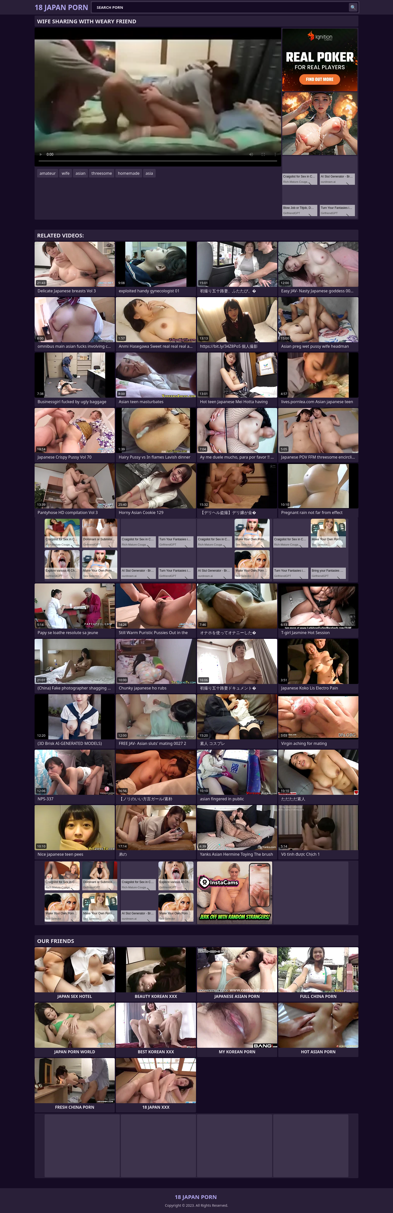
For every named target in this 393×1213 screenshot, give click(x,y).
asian (80, 173)
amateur (48, 173)
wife (65, 173)
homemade (128, 173)
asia (149, 173)
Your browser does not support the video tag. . (158, 97)
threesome (101, 173)
